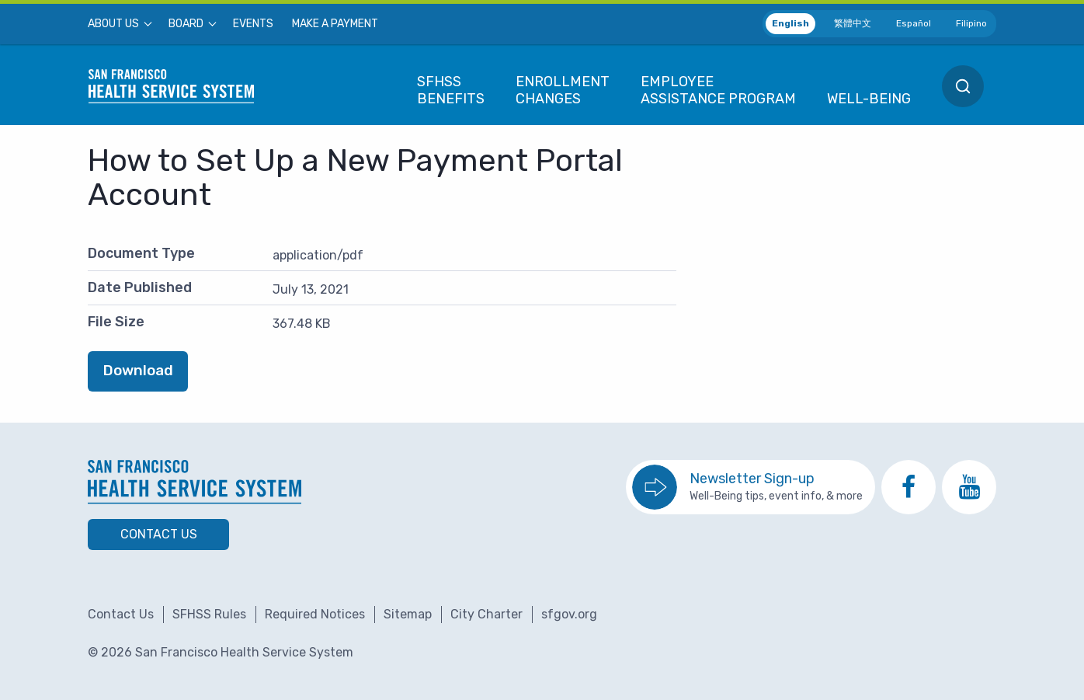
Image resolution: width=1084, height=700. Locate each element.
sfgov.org (569, 614)
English (790, 23)
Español (913, 23)
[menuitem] (118, 24)
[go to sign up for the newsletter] (750, 487)
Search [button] (963, 86)
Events (253, 24)
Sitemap (408, 614)
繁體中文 (852, 23)
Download (138, 370)
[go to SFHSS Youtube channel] (969, 487)
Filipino (971, 23)
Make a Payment (335, 24)
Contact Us (158, 534)
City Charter (486, 614)
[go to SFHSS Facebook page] (908, 487)
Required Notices (315, 614)
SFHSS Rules (209, 614)
